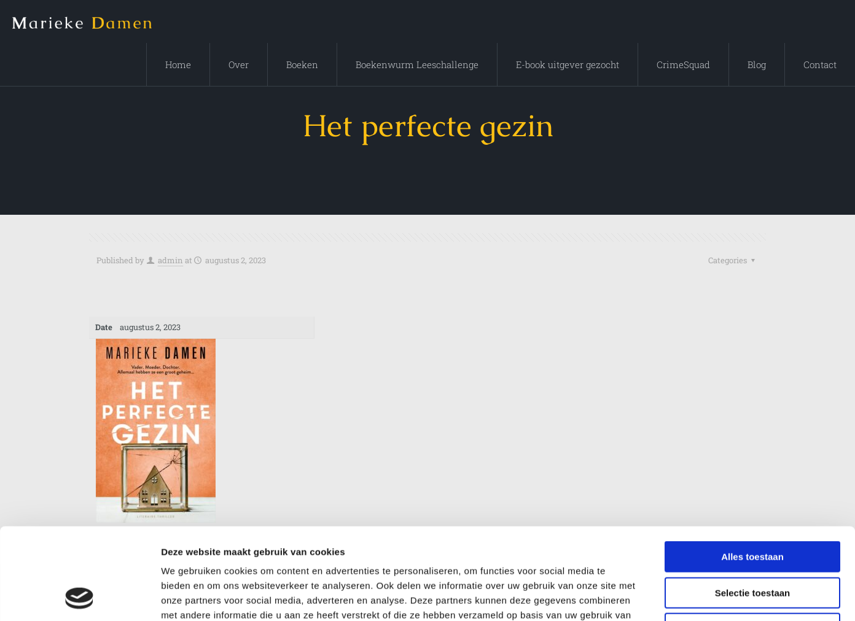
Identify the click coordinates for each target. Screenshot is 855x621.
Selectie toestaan (753, 507)
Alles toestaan (752, 471)
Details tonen (663, 597)
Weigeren (752, 543)
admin (170, 260)
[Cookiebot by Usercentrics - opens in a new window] (79, 597)
